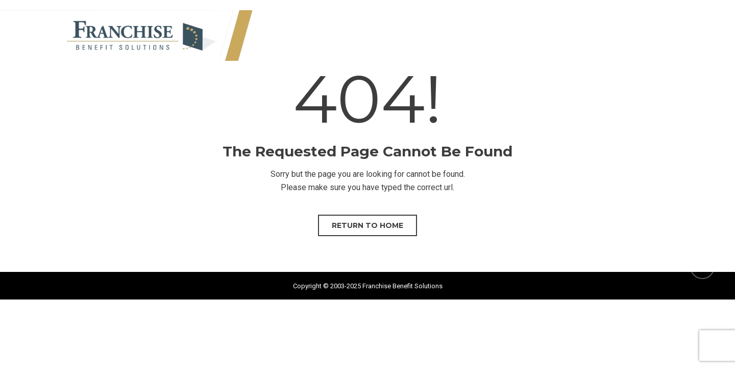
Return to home (367, 225)
